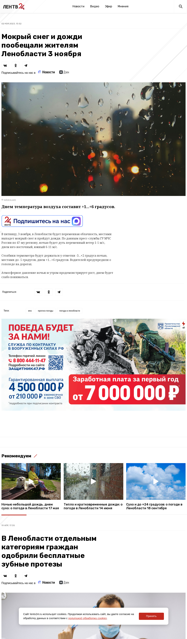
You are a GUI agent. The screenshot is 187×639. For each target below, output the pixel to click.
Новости (78, 6)
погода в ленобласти (69, 311)
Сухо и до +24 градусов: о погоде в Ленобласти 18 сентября (154, 506)
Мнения (123, 6)
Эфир (108, 6)
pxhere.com (10, 199)
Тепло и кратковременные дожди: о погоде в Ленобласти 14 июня (93, 506)
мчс (30, 311)
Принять (151, 616)
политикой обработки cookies (87, 618)
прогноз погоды (45, 311)
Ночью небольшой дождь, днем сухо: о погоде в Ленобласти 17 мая (30, 506)
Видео (94, 6)
